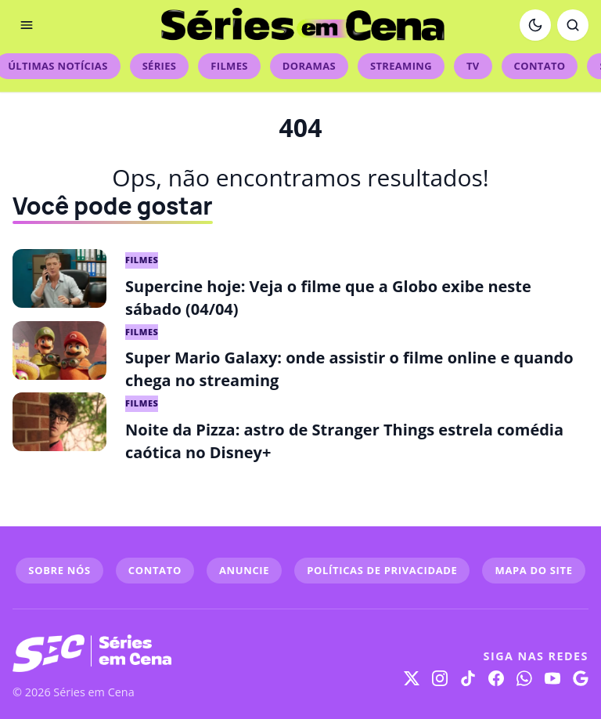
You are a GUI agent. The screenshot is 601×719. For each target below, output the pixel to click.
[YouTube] (552, 678)
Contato (540, 66)
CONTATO (155, 570)
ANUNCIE (244, 570)
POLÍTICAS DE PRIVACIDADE (382, 570)
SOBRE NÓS (59, 570)
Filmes (229, 66)
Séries (159, 66)
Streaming (401, 66)
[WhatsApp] (524, 678)
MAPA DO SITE (533, 570)
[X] (411, 678)
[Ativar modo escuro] (535, 25)
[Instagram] (440, 678)
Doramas (309, 66)
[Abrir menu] (27, 25)
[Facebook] (496, 678)
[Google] (580, 678)
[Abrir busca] (572, 25)
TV (473, 66)
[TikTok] (468, 678)
